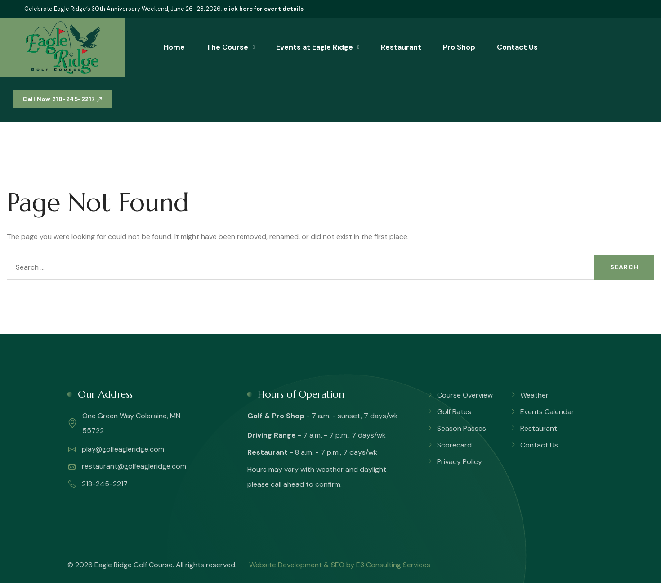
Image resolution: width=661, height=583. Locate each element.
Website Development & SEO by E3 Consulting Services (339, 564)
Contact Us (517, 47)
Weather (534, 395)
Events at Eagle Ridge (314, 47)
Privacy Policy (459, 461)
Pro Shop (459, 47)
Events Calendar (547, 411)
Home (174, 47)
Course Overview (465, 395)
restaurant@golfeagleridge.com (127, 466)
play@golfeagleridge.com (116, 449)
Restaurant (401, 47)
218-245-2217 (98, 484)
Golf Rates (454, 411)
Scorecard (454, 445)
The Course (227, 47)
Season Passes (461, 428)
